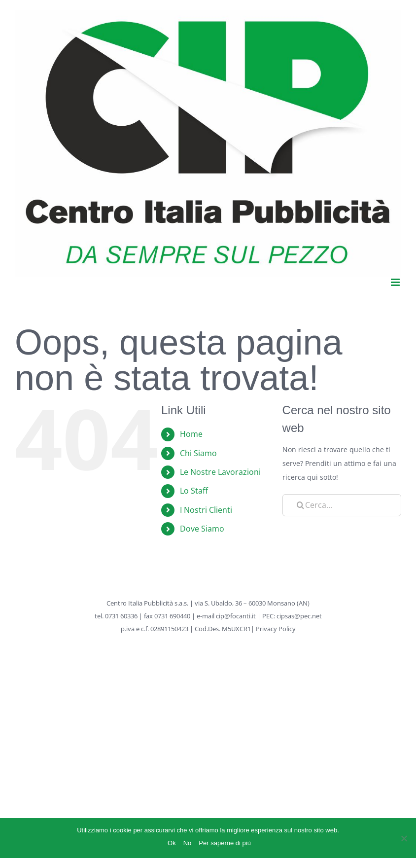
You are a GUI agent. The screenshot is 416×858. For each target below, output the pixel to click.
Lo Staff (194, 490)
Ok (172, 843)
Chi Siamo (198, 453)
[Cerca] (301, 505)
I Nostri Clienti (206, 509)
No (187, 843)
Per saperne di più (225, 843)
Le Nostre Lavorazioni (220, 471)
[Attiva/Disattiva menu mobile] (396, 282)
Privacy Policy (276, 628)
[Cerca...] (341, 505)
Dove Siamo (202, 528)
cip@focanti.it (236, 615)
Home (191, 434)
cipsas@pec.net (299, 615)
